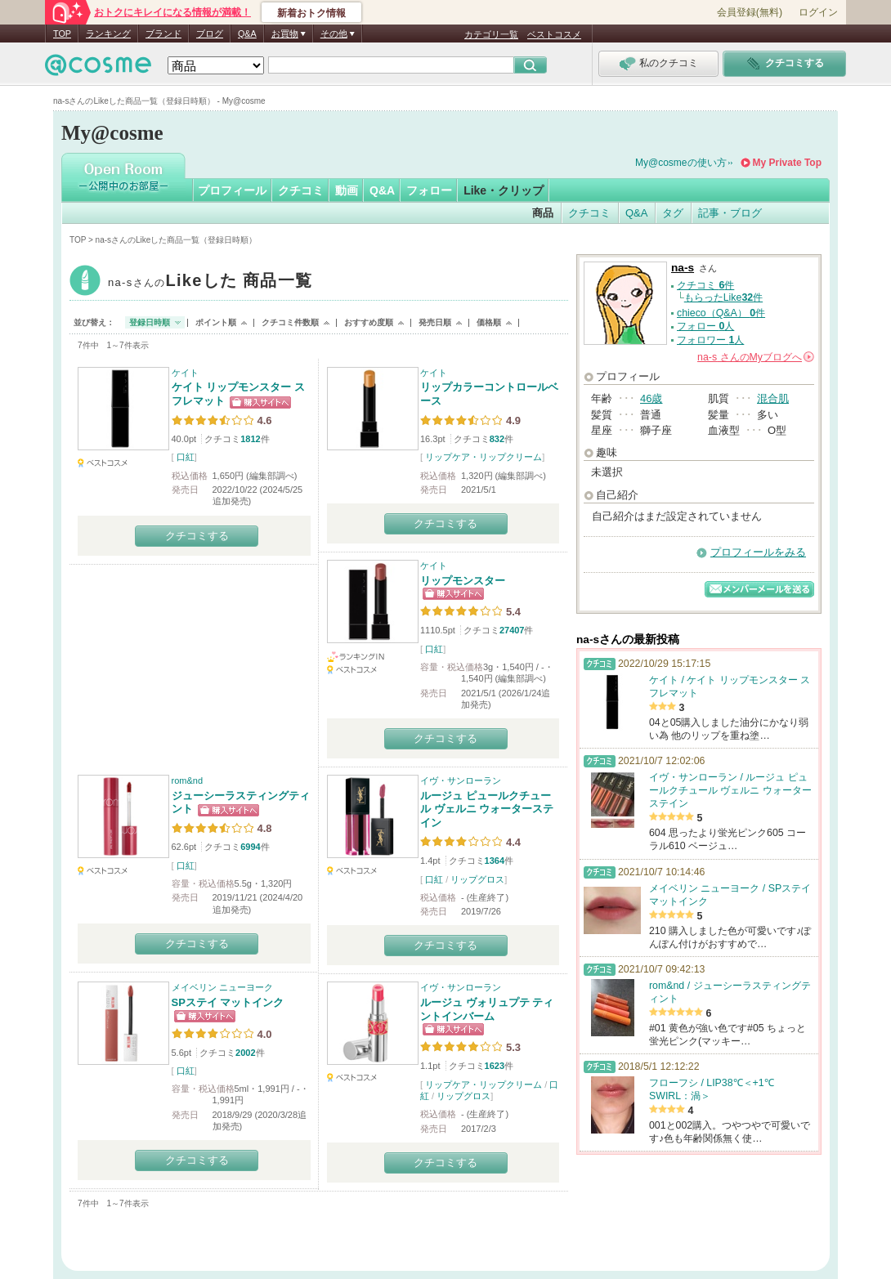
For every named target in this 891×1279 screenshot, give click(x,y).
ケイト (185, 373)
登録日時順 (149, 322)
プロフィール (232, 190)
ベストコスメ (554, 34)
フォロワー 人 (710, 340)
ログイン (818, 12)
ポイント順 (215, 322)
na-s (210, 282)
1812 (250, 439)
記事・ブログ (730, 213)
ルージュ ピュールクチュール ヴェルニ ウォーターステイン (486, 809)
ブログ (209, 33)
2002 (245, 1053)
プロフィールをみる (758, 552)
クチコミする (197, 536)
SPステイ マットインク (228, 1002)
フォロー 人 (705, 326)
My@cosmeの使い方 (681, 162)
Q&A (247, 33)
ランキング (108, 33)
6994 (250, 847)
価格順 (489, 322)
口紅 (186, 457)
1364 (494, 860)
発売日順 (435, 322)
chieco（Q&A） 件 (721, 313)
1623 (494, 1066)
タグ (672, 213)
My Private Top (787, 162)
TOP (62, 33)
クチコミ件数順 (290, 322)
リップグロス (477, 879)
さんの (755, 357)
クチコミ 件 (705, 285)
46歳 (651, 398)
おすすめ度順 (368, 322)
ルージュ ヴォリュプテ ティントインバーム (486, 1009)
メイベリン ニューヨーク (222, 987)
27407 (512, 630)
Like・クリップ (503, 190)
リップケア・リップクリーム (483, 457)
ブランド (163, 33)
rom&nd (188, 780)
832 (497, 439)
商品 (542, 213)
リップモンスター (462, 581)
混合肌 (773, 398)
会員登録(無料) (749, 12)
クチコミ (301, 190)
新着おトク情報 (311, 13)
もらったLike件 (723, 297)
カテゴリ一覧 (491, 34)
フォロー (429, 190)
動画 (346, 190)
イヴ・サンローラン (460, 780)
